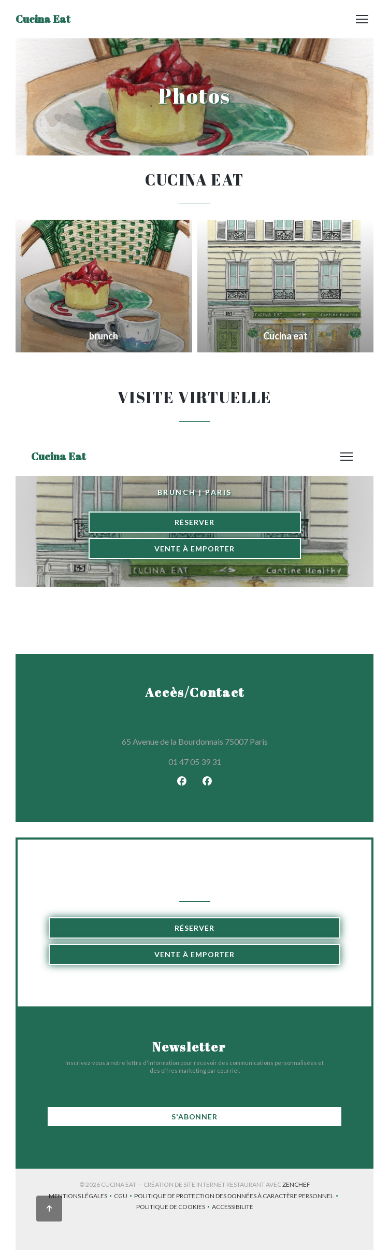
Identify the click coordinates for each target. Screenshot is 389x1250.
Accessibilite (232, 1208)
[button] (362, 19)
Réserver (194, 928)
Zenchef (296, 1184)
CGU (124, 1197)
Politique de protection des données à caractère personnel (237, 1197)
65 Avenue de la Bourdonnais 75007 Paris (232, 740)
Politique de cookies (174, 1208)
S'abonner (194, 1116)
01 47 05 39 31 (194, 761)
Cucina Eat (43, 19)
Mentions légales (81, 1197)
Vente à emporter (194, 954)
